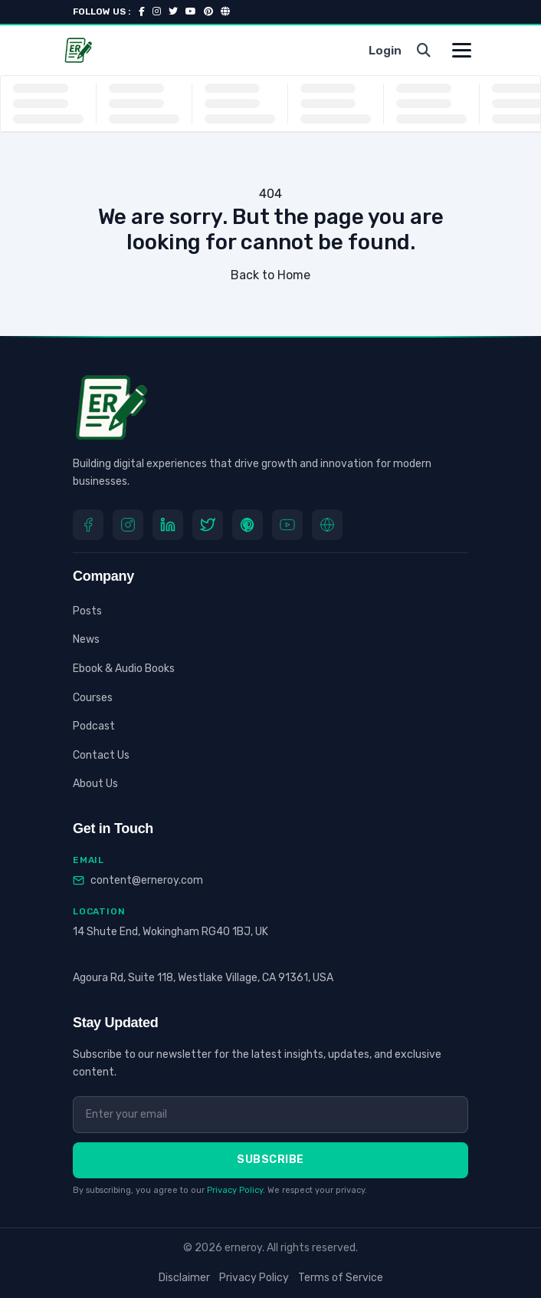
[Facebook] (88, 524)
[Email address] (270, 1114)
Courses (93, 697)
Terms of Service (340, 1277)
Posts (87, 611)
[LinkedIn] (167, 524)
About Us (95, 783)
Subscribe (270, 1159)
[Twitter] (207, 524)
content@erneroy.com (146, 880)
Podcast (94, 726)
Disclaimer (184, 1277)
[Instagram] (128, 524)
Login (385, 51)
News (86, 639)
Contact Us (101, 755)
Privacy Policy (235, 1190)
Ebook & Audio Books (124, 668)
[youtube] (287, 524)
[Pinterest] (247, 524)
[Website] (327, 524)
